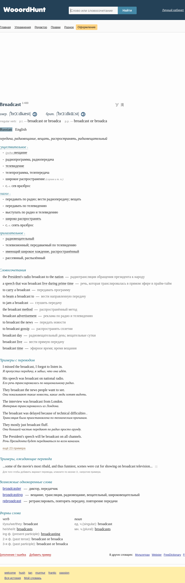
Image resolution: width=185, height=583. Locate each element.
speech (10, 283)
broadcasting (13, 495)
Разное (69, 27)
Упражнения (22, 27)
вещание (16, 152)
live (44, 283)
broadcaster (12, 488)
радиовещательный (20, 238)
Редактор (41, 27)
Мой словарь (32, 578)
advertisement (26, 316)
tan (30, 572)
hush (22, 572)
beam (10, 296)
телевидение (15, 166)
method (27, 309)
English (21, 129)
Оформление (87, 27)
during (52, 283)
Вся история (12, 578)
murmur (40, 572)
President (14, 277)
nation (59, 277)
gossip (24, 329)
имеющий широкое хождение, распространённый (42, 251)
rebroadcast (12, 501)
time (70, 283)
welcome (10, 572)
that (18, 283)
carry (9, 290)
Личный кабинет (173, 10)
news (29, 322)
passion (64, 572)
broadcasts (25, 529)
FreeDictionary (172, 554)
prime (62, 283)
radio (27, 277)
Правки (56, 27)
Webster (156, 554)
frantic (52, 572)
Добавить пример (40, 554)
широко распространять (23, 219)
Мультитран (142, 554)
